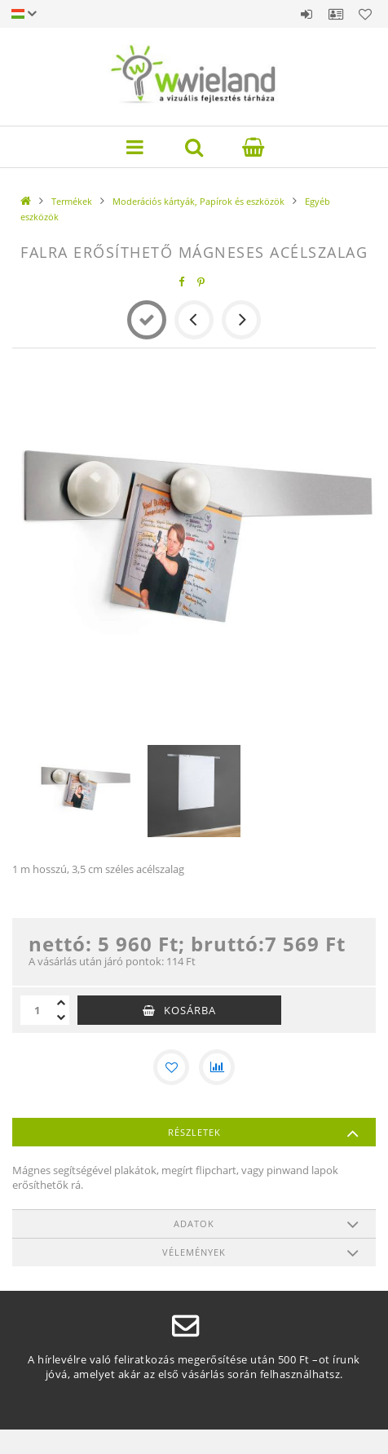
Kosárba (190, 1010)
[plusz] (61, 1002)
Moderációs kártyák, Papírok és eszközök (198, 201)
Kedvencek (365, 14)
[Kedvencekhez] (171, 1067)
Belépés (306, 14)
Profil (336, 14)
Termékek (71, 201)
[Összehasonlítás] (217, 1067)
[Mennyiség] (36, 1010)
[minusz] (61, 1017)
